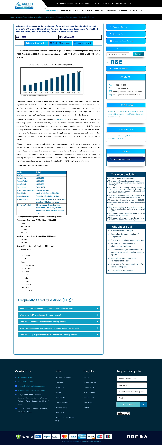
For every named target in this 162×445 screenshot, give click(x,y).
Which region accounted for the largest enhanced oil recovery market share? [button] (59, 328)
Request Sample (118, 27)
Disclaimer (60, 412)
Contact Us (60, 397)
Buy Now (138, 54)
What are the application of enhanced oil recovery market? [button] (59, 322)
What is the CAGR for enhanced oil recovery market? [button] (59, 315)
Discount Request (119, 33)
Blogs (86, 377)
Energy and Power (37, 17)
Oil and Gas (50, 17)
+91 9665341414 (25, 381)
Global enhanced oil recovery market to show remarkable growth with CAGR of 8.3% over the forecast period (125, 114)
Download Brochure (120, 159)
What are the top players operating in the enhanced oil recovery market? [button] (59, 335)
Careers (59, 392)
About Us (60, 387)
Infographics (89, 397)
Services (59, 382)
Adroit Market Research (92, 442)
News (86, 407)
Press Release (90, 382)
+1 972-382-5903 (26, 377)
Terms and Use (62, 402)
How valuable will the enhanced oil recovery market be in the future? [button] (59, 308)
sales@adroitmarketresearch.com (31, 390)
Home (12, 17)
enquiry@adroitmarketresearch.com (32, 386)
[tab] (59, 308)
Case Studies (89, 392)
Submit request (135, 404)
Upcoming (88, 402)
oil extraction (61, 119)
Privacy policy (61, 407)
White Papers (90, 387)
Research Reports (22, 17)
